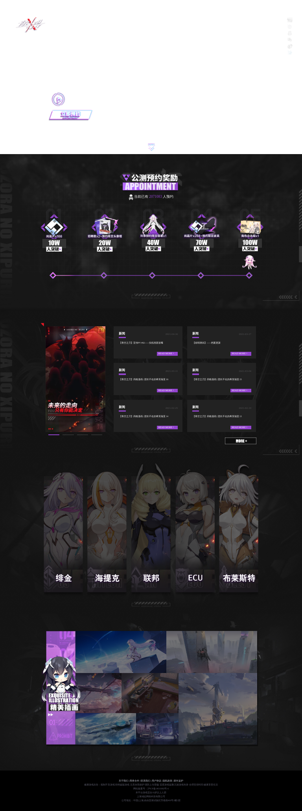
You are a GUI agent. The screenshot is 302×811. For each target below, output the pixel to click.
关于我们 (123, 781)
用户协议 (156, 781)
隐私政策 (167, 781)
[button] (53, 434)
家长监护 (178, 781)
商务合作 (134, 781)
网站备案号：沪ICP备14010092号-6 (151, 788)
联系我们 (145, 781)
